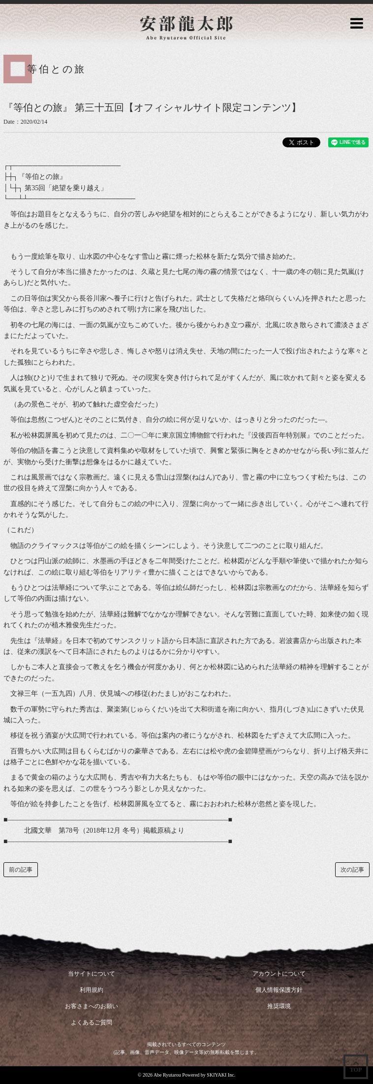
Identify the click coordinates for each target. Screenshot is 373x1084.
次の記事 (352, 869)
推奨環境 (279, 1006)
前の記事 (20, 869)
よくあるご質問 (91, 1022)
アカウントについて (279, 973)
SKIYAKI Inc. (221, 1075)
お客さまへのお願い (91, 1006)
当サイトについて (91, 973)
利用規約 (91, 989)
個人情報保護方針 (279, 989)
